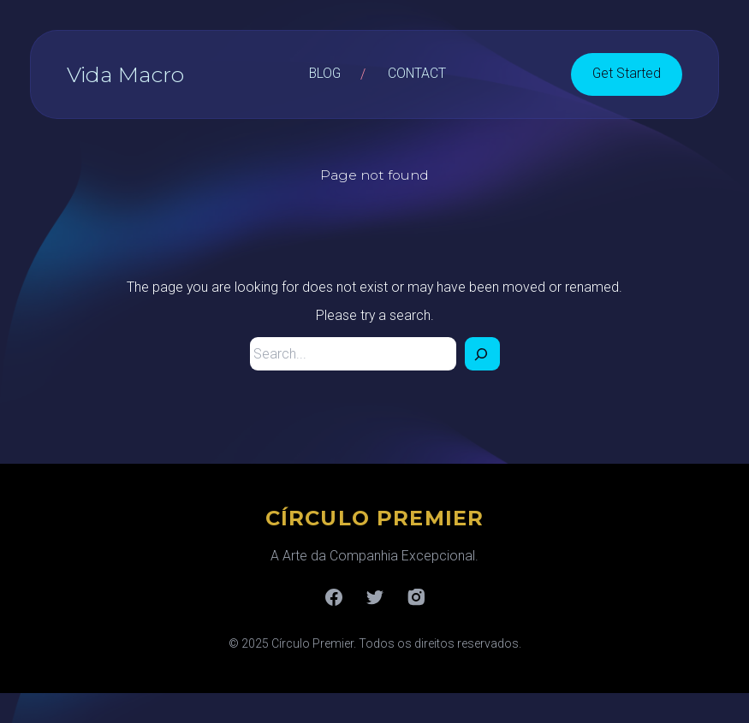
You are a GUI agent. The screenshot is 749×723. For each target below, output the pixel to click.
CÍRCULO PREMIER (374, 518)
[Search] (482, 353)
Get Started (626, 73)
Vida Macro (125, 74)
